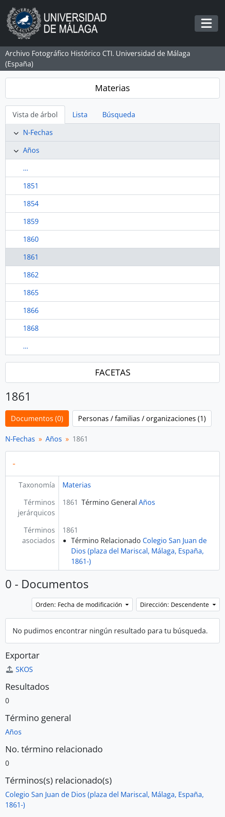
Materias (112, 88)
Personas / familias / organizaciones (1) (142, 418)
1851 (31, 186)
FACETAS (112, 372)
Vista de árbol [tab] (35, 114)
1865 (31, 292)
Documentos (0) (37, 418)
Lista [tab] (80, 114)
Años (31, 150)
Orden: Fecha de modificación (80, 604)
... (25, 168)
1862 (31, 275)
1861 (31, 257)
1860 (31, 239)
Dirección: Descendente (175, 604)
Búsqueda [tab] (118, 114)
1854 (31, 203)
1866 (31, 310)
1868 (31, 328)
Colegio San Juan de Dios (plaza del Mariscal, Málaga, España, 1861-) (139, 551)
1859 (31, 221)
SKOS (19, 669)
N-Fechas (38, 132)
